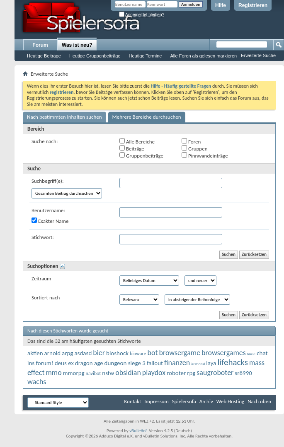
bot (153, 352)
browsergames (223, 352)
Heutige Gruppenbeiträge (95, 55)
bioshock (117, 353)
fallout (155, 363)
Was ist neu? (77, 45)
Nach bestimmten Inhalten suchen (64, 117)
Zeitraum (41, 278)
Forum (40, 45)
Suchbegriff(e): (47, 181)
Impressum (156, 401)
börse (251, 353)
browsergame (179, 352)
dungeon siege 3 (125, 363)
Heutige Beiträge (44, 55)
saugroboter (215, 372)
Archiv (206, 401)
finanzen (177, 362)
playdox (153, 372)
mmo (53, 372)
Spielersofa (184, 401)
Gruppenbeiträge (141, 155)
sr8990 (243, 373)
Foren (191, 141)
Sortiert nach (46, 297)
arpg (67, 353)
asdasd (83, 353)
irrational (198, 363)
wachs (36, 381)
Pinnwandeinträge (205, 155)
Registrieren (252, 5)
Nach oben (259, 401)
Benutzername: (48, 210)
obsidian (128, 372)
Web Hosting (230, 401)
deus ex (64, 363)
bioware (138, 353)
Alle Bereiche (137, 141)
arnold (52, 353)
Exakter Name (50, 221)
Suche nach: (45, 141)
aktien (35, 353)
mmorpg (74, 373)
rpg (191, 373)
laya (211, 363)
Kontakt (132, 401)
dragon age (89, 363)
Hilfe (220, 5)
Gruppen (194, 148)
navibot (93, 373)
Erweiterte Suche (258, 55)
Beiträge (131, 148)
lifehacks (232, 362)
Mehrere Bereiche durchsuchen (146, 117)
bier (99, 352)
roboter (176, 373)
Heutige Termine (145, 55)
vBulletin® (138, 430)
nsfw (108, 373)
